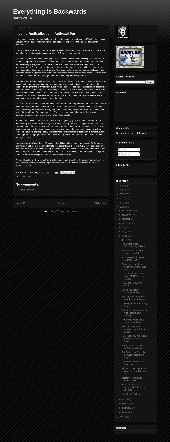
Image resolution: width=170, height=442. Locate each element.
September (127, 223)
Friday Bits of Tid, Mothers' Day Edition (134, 362)
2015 (122, 185)
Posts (122, 149)
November (127, 215)
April (124, 399)
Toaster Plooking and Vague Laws (132, 379)
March (125, 403)
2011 (122, 202)
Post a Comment (27, 190)
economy (27, 176)
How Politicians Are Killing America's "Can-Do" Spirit (134, 338)
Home (61, 203)
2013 (122, 194)
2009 (122, 417)
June (125, 236)
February (127, 408)
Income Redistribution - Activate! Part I (133, 258)
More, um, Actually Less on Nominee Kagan (133, 346)
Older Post (100, 203)
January (126, 412)
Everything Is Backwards (50, 11)
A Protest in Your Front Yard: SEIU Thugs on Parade (133, 276)
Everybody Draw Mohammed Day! (131, 291)
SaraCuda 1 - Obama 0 (133, 394)
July (124, 231)
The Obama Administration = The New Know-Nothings (134, 313)
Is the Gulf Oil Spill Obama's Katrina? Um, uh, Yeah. (134, 387)
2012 (122, 198)
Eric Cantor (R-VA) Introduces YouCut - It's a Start (134, 329)
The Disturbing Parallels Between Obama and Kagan (133, 355)
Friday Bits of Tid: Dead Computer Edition (133, 321)
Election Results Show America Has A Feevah (134, 298)
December (127, 210)
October (126, 219)
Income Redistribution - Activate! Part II (133, 251)
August (126, 227)
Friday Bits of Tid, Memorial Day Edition (133, 245)
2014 (122, 190)
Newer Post (22, 203)
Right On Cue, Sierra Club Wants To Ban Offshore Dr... (134, 371)
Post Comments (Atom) (67, 211)
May (124, 240)
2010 (122, 207)
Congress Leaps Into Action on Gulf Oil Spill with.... (134, 267)
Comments (124, 154)
